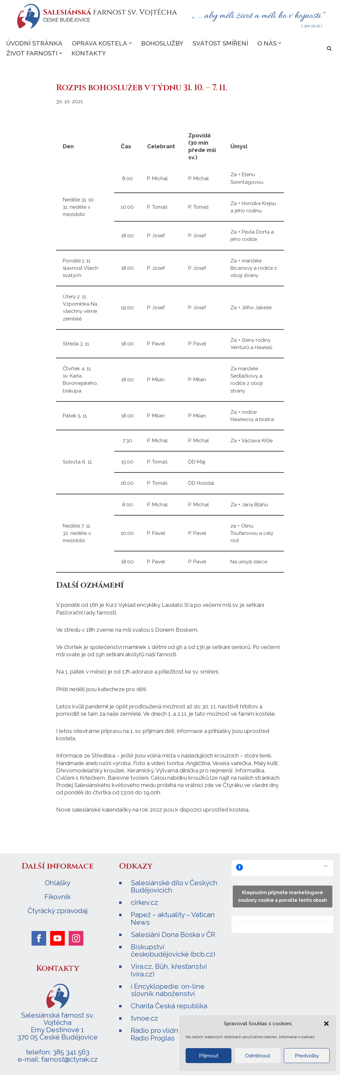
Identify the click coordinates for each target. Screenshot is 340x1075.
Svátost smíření (220, 43)
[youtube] (57, 937)
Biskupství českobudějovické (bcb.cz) (173, 949)
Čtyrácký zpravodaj (58, 909)
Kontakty (89, 53)
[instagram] (76, 937)
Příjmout (208, 1056)
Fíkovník (57, 895)
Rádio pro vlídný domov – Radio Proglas (171, 1032)
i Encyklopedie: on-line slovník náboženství (168, 988)
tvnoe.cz (144, 1017)
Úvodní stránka (34, 43)
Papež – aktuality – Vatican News (173, 917)
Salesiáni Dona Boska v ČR (173, 933)
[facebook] (39, 937)
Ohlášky (57, 882)
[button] (326, 1023)
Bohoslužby (162, 43)
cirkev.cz (144, 901)
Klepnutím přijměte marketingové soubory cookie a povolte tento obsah (282, 895)
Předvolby (307, 1056)
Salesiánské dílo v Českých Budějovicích (174, 885)
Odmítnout (257, 1056)
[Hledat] (329, 48)
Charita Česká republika (169, 1004)
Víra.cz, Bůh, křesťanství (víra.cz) (169, 968)
